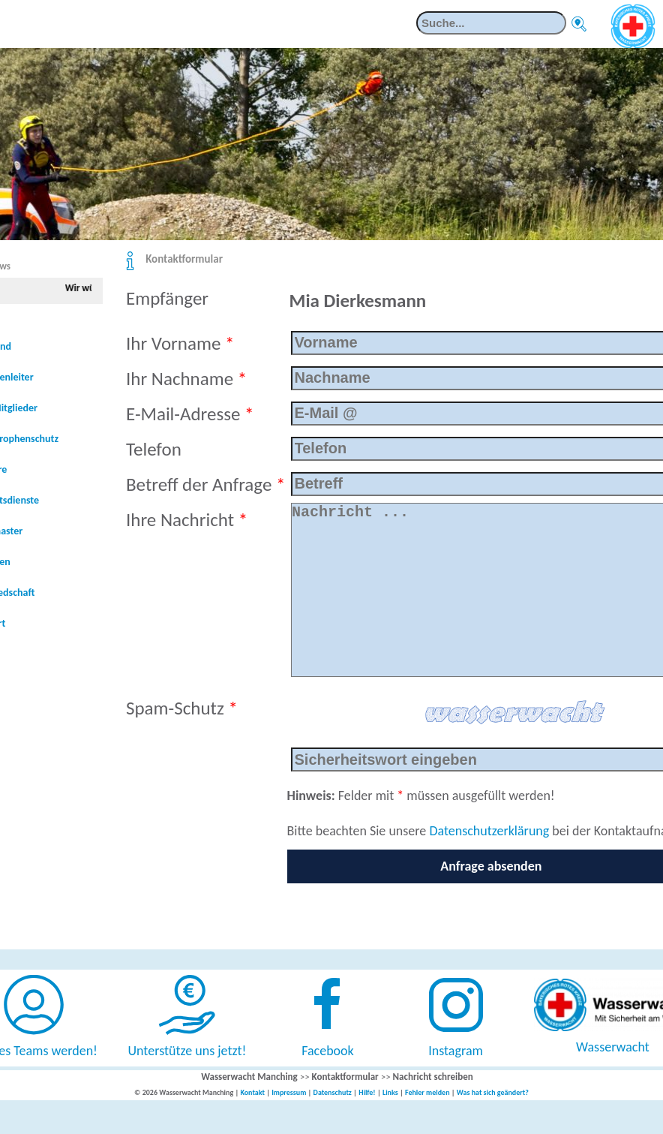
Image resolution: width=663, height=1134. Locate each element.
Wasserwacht (613, 1077)
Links (390, 1122)
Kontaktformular (184, 259)
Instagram (455, 1080)
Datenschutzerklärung (489, 861)
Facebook (328, 1080)
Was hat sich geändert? (493, 1122)
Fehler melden (427, 1122)
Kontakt (252, 1122)
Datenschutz (333, 1122)
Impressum (289, 1122)
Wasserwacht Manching (249, 1106)
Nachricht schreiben (433, 1106)
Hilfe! (367, 1122)
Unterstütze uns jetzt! (187, 1080)
